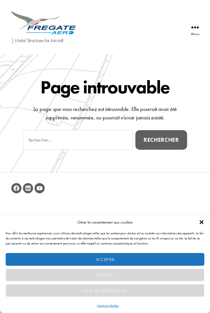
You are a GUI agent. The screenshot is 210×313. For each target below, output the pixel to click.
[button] (201, 222)
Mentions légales (108, 305)
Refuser (105, 275)
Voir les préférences (105, 290)
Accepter (105, 259)
